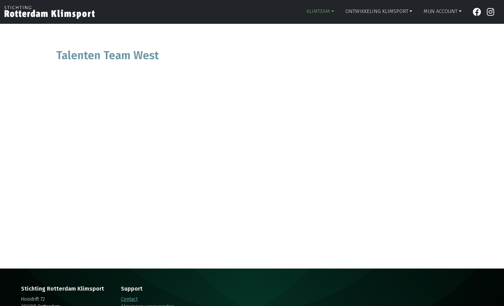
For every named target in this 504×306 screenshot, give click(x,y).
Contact (129, 299)
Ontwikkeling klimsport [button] (376, 11)
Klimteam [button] (318, 11)
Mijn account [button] (440, 11)
